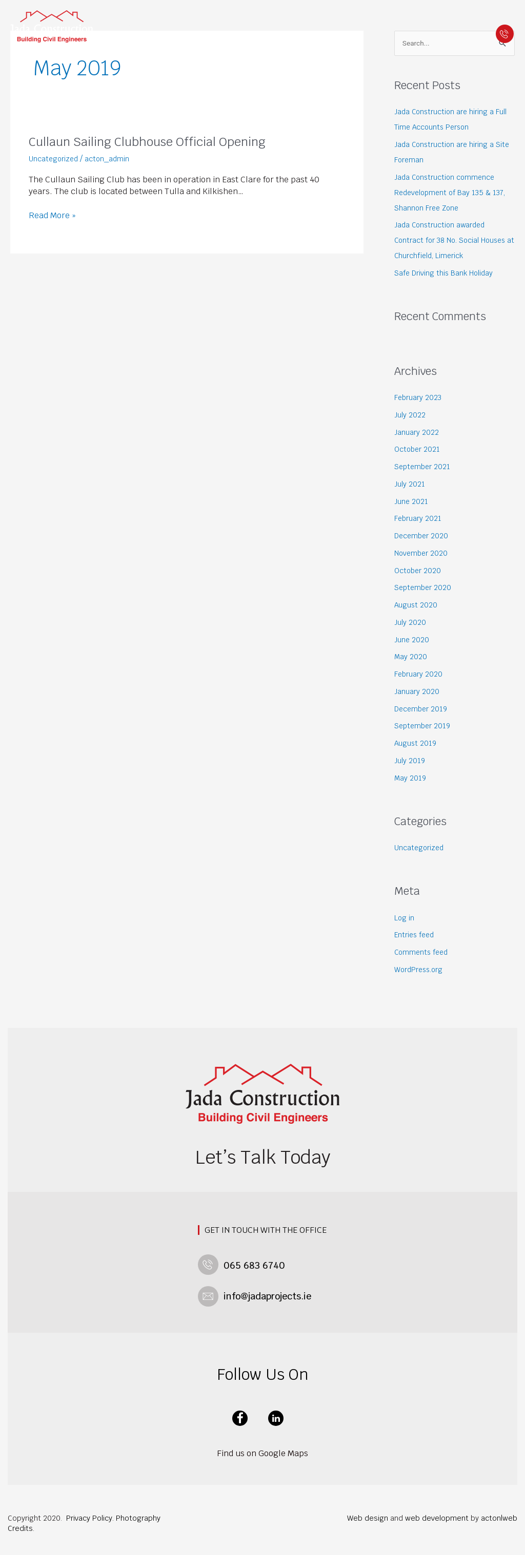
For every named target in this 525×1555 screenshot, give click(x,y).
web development (437, 1514)
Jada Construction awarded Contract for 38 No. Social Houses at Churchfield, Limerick (451, 241)
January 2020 (417, 692)
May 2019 (411, 779)
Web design (367, 1514)
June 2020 (412, 640)
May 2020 (411, 658)
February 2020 (420, 675)
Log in (404, 918)
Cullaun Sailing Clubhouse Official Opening (158, 141)
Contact (391, 26)
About (170, 26)
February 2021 (419, 519)
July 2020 (411, 623)
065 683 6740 (502, 32)
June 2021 (411, 502)
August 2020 (416, 606)
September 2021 (424, 467)
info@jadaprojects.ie (262, 1293)
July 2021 (410, 485)
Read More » (52, 215)
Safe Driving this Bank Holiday (447, 274)
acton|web (499, 1514)
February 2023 (420, 398)
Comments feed (422, 953)
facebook (240, 1414)
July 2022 (410, 416)
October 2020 (420, 571)
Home (141, 26)
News (359, 26)
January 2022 (417, 433)
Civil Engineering (273, 26)
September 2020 (425, 589)
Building (326, 26)
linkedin (276, 1414)
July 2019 (410, 761)
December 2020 (423, 536)
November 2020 (423, 554)
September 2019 (424, 727)
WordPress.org (421, 970)
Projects (212, 26)
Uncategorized (55, 158)
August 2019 (416, 744)
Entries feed (416, 936)
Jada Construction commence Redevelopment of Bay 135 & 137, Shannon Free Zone (453, 193)
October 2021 (419, 450)
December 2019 (423, 710)
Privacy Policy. (90, 1514)
